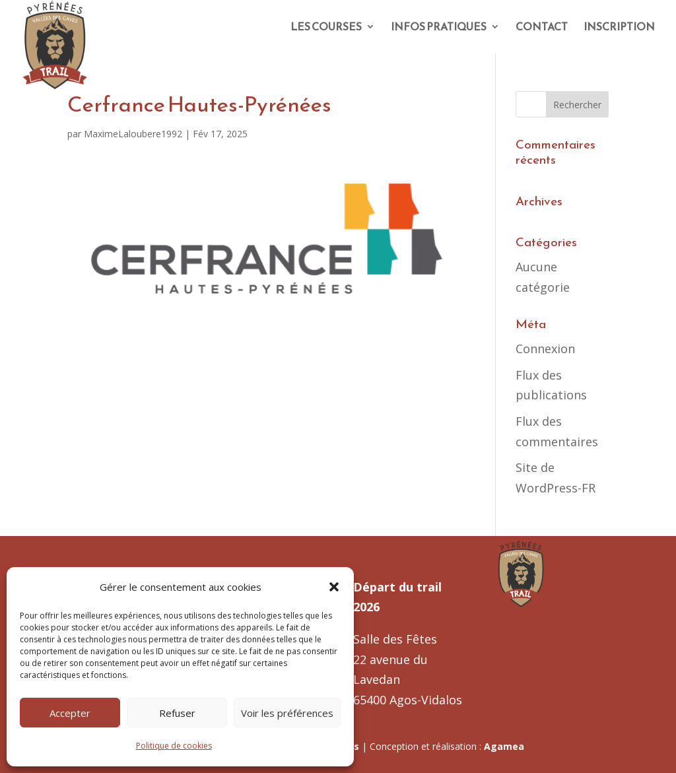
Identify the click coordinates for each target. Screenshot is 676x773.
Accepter (70, 713)
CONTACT (542, 28)
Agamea (504, 746)
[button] (334, 586)
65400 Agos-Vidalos (407, 700)
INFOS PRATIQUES (439, 28)
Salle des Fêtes (395, 639)
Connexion (545, 348)
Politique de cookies (174, 745)
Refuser (177, 713)
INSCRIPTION (619, 28)
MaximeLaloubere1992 (133, 133)
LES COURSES (326, 28)
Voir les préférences (287, 713)
